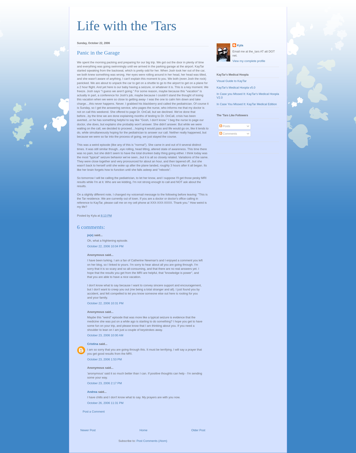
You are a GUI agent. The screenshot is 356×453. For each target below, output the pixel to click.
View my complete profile (248, 61)
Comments (228, 133)
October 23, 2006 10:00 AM (105, 335)
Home (144, 430)
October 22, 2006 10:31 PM (105, 303)
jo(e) (90, 235)
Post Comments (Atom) (151, 441)
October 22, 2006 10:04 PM (105, 246)
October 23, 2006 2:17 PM (104, 383)
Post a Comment (94, 411)
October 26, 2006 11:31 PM (105, 403)
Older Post (198, 430)
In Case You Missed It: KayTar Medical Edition (247, 104)
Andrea (92, 392)
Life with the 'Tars (126, 25)
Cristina (92, 344)
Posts (224, 126)
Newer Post (88, 430)
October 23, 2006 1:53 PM (104, 359)
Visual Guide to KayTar (232, 81)
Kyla (240, 45)
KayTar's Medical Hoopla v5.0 (236, 87)
